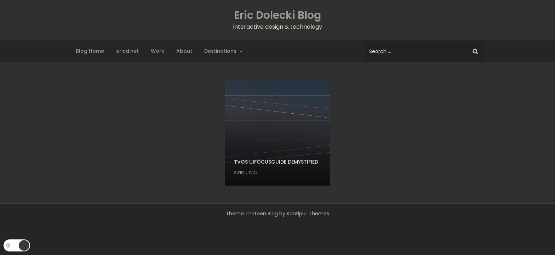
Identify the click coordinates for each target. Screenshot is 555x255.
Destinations (224, 51)
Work (157, 51)
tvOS (253, 172)
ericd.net (127, 51)
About (184, 51)
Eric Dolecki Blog (277, 15)
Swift (239, 172)
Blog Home (90, 51)
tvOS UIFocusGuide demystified (276, 161)
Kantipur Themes (308, 213)
